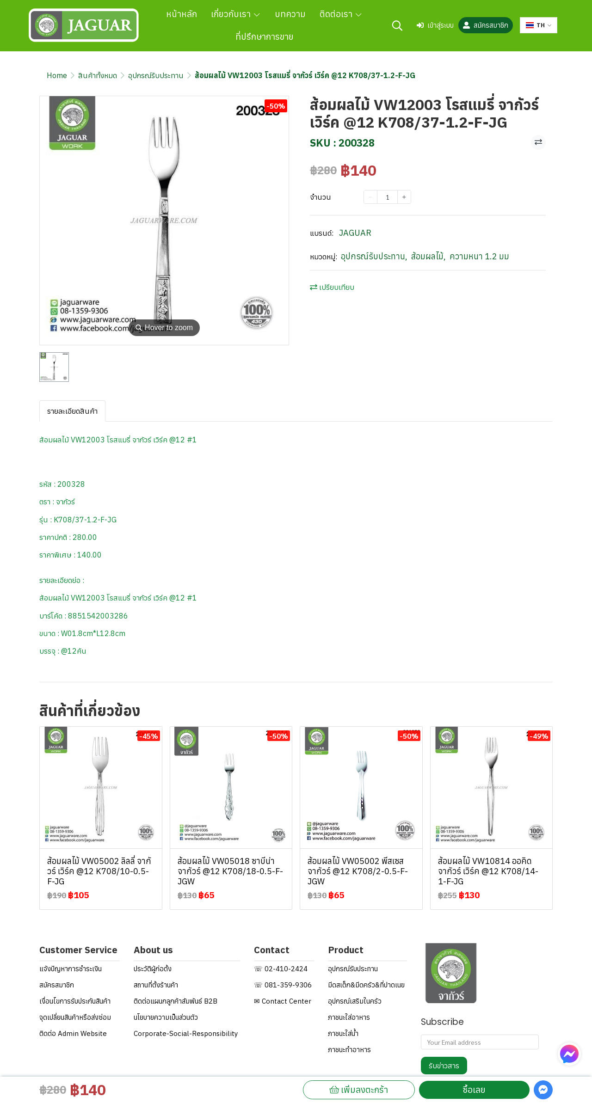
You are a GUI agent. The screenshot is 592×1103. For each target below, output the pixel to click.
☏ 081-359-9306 (283, 984)
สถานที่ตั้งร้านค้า (156, 984)
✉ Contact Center (282, 1001)
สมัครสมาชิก (485, 25)
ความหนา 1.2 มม (479, 256)
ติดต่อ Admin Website (73, 1033)
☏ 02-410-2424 (281, 968)
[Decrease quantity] (370, 196)
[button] (397, 25)
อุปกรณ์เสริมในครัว (355, 1001)
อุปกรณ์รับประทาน (156, 75)
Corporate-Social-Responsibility (186, 1033)
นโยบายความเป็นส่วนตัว (166, 1017)
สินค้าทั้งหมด (97, 75)
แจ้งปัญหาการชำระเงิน (70, 968)
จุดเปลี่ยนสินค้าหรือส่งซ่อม (75, 1017)
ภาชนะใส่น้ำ (343, 1033)
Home (57, 75)
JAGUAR (355, 232)
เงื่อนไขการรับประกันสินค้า (75, 1001)
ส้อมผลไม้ (428, 256)
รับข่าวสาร (444, 1065)
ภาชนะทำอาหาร (349, 1049)
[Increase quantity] (404, 196)
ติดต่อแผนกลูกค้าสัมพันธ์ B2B (175, 1001)
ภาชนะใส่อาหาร (349, 1017)
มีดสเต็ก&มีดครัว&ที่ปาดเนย (366, 984)
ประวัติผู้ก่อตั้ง (153, 968)
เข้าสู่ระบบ (435, 25)
